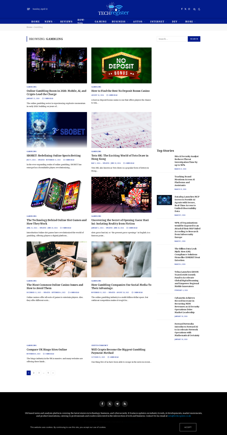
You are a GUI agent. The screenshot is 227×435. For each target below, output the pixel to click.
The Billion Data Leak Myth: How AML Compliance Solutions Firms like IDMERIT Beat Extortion (187, 254)
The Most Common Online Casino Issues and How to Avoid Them (55, 286)
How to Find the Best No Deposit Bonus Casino (120, 91)
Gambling (31, 87)
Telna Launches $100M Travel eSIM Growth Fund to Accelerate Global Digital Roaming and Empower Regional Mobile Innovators (187, 279)
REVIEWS (66, 21)
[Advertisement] (178, 98)
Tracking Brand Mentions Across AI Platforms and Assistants (185, 181)
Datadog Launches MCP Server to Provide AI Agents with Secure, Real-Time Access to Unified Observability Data (187, 204)
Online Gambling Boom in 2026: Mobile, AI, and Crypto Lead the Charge (56, 92)
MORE (189, 21)
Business (119, 21)
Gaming (101, 21)
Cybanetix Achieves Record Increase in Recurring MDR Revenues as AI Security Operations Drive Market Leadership (187, 305)
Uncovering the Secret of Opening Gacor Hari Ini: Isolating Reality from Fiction (120, 222)
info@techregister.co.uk (179, 416)
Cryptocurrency (99, 345)
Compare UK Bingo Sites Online (47, 349)
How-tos (81, 22)
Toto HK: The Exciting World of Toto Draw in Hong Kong (120, 157)
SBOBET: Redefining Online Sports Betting (54, 155)
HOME (35, 21)
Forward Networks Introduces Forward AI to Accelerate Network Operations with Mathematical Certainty (187, 330)
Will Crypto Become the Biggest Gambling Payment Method (118, 351)
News (49, 21)
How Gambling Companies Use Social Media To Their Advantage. (121, 286)
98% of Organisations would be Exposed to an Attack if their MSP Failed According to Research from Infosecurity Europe (187, 230)
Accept (188, 427)
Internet (157, 21)
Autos (138, 21)
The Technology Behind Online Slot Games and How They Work (57, 222)
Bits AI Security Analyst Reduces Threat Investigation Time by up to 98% (187, 160)
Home (29, 27)
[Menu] (28, 9)
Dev (174, 21)
